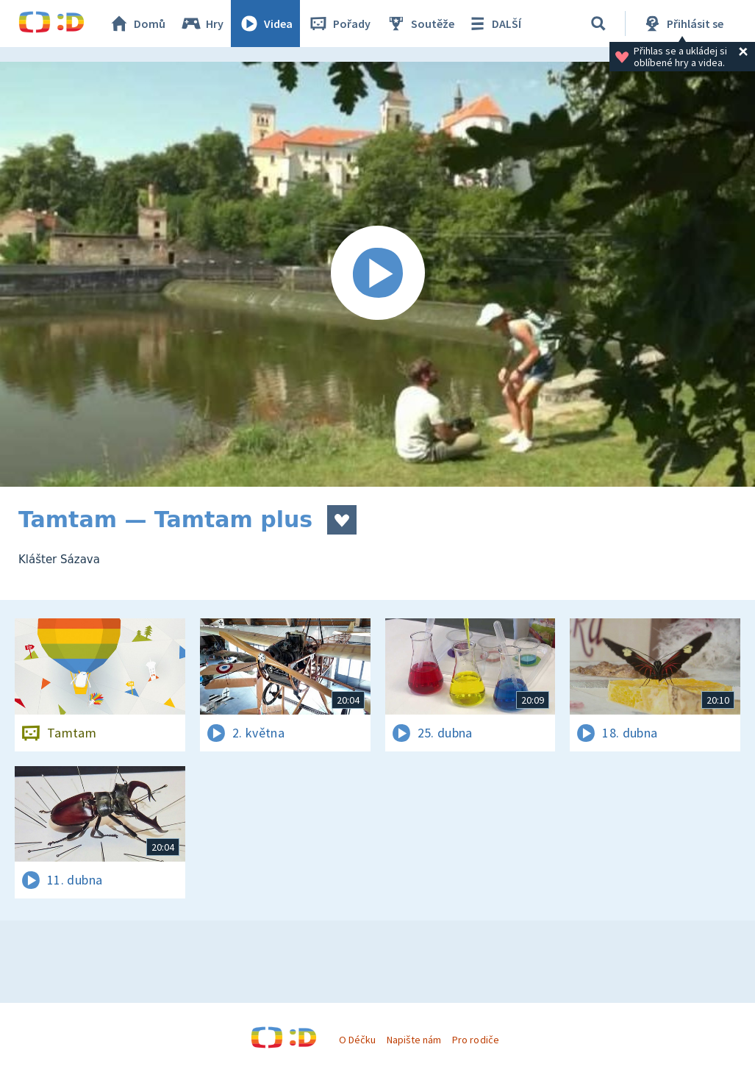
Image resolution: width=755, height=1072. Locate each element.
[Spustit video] (377, 274)
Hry (201, 23)
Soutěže (419, 23)
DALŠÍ (493, 23)
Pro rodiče (475, 1039)
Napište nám (414, 1039)
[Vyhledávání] (598, 23)
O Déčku (357, 1039)
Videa (265, 23)
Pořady (339, 23)
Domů (136, 23)
